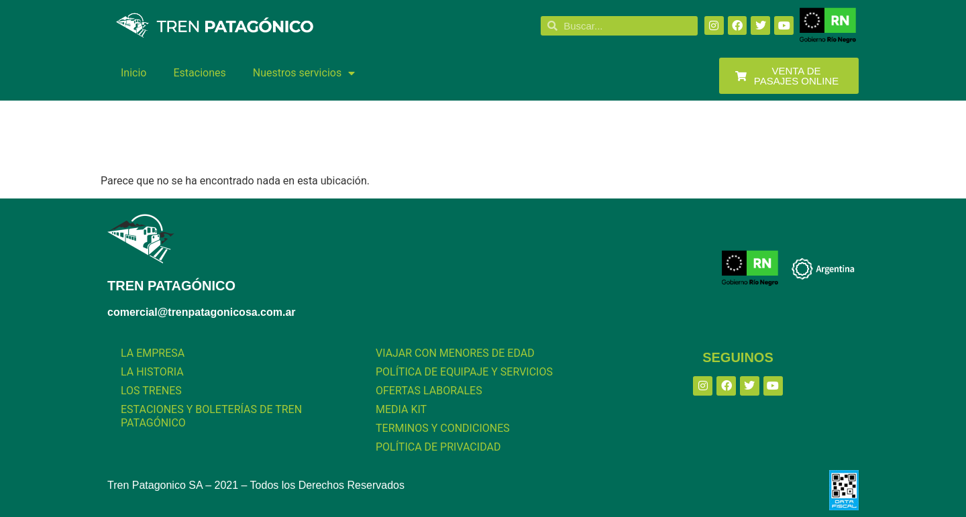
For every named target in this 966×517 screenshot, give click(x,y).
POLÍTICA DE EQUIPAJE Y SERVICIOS (464, 371)
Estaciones (199, 72)
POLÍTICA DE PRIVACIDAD (438, 447)
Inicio (133, 72)
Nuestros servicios (304, 73)
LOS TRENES (151, 390)
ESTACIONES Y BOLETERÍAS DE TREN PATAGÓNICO (211, 416)
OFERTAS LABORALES (429, 390)
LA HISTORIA (152, 371)
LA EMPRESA (152, 353)
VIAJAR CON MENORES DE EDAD (455, 353)
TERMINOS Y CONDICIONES (443, 428)
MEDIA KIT (401, 409)
